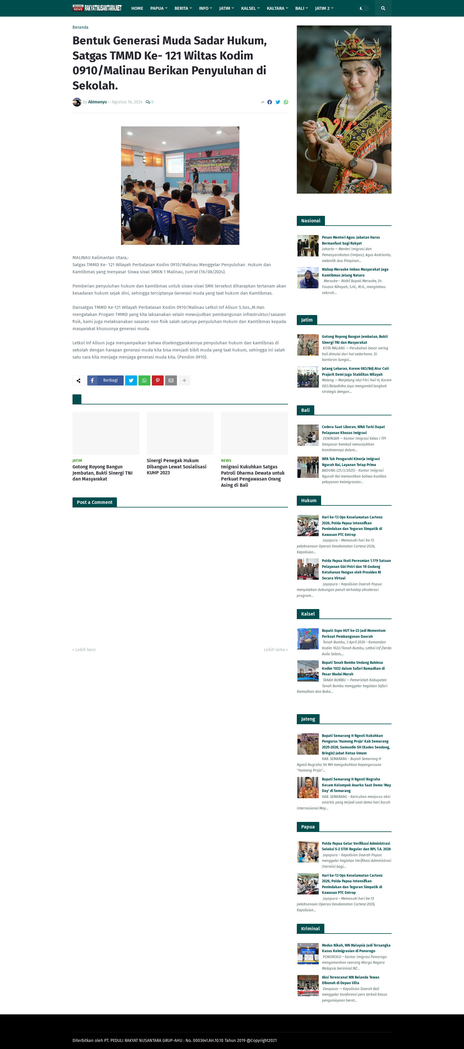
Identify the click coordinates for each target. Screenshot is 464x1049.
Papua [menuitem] (157, 8)
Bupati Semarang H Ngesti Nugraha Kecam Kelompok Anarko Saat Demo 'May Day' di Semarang (356, 785)
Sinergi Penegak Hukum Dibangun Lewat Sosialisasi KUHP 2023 (177, 467)
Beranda (80, 27)
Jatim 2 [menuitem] (322, 8)
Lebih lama (274, 649)
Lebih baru (85, 649)
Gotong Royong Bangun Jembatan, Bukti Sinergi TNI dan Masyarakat (102, 473)
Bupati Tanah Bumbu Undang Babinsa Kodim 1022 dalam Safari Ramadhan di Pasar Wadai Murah (353, 668)
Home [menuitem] (137, 8)
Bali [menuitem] (299, 8)
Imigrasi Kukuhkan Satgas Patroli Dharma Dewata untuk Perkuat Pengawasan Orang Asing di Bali (253, 476)
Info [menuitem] (203, 8)
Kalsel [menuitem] (248, 8)
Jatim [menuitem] (224, 8)
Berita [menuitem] (181, 8)
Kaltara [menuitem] (275, 8)
